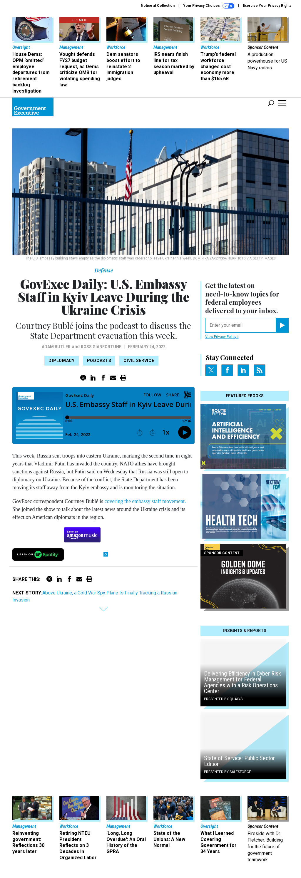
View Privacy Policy (221, 337)
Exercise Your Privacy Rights (267, 6)
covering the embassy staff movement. (145, 501)
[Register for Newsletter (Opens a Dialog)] (282, 325)
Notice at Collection (158, 6)
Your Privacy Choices (208, 6)
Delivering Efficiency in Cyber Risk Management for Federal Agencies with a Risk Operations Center (242, 682)
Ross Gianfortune (101, 346)
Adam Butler (56, 346)
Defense (103, 270)
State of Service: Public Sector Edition (239, 761)
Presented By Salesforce (227, 772)
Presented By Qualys (223, 699)
